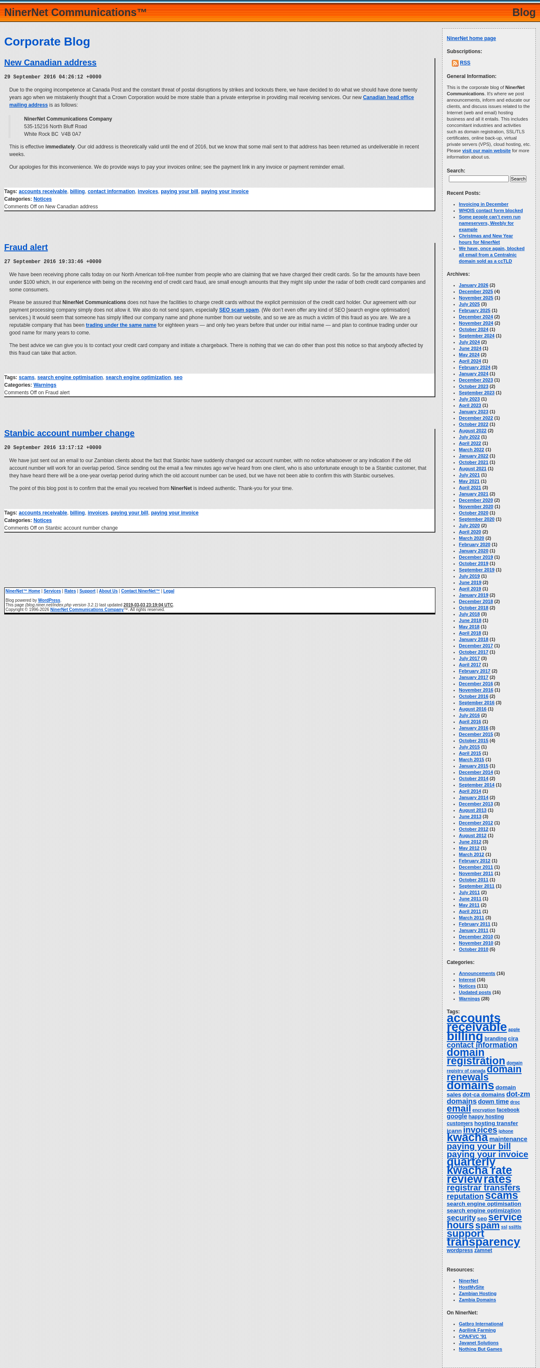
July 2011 (469, 892)
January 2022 (474, 455)
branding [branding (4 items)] (495, 1039)
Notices (42, 199)
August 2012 (472, 835)
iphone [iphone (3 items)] (506, 1131)
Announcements (477, 973)
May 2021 (469, 481)
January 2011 (474, 930)
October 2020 (474, 512)
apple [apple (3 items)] (514, 1029)
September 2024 (476, 335)
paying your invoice (225, 191)
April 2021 (470, 487)
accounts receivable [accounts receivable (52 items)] (477, 1022)
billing (77, 191)
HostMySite (471, 1287)
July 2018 (469, 614)
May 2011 (469, 905)
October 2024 (474, 329)
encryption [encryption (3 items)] (483, 1109)
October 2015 (474, 740)
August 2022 (472, 430)
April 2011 (470, 911)
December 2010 (476, 936)
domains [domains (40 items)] (470, 1085)
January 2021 (474, 493)
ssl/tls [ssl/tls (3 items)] (515, 1226)
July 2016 (469, 715)
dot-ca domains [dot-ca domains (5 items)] (483, 1094)
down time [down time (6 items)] (493, 1101)
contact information (111, 191)
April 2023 (470, 405)
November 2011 (476, 873)
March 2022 (471, 449)
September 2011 (476, 886)
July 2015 (469, 746)
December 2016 (476, 683)
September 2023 (476, 392)
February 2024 (475, 367)
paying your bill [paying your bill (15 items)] (479, 1146)
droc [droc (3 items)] (515, 1101)
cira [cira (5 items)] (513, 1038)
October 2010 (474, 949)
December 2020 (476, 500)
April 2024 (470, 361)
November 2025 (476, 297)
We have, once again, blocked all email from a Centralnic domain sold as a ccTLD (492, 255)
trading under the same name (121, 324)
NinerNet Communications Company (87, 608)
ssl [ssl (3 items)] (504, 1226)
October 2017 (474, 651)
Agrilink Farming (477, 1330)
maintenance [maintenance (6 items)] (508, 1139)
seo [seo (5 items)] (482, 1218)
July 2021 (469, 474)
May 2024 (469, 354)
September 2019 (476, 569)
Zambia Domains (477, 1299)
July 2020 (469, 525)
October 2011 (474, 879)
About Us (108, 589)
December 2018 (476, 601)
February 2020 (475, 544)
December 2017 (476, 645)
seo (178, 377)
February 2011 (475, 923)
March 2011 (471, 917)
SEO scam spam (239, 309)
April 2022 (470, 443)
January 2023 (474, 411)
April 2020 (470, 531)
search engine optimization (138, 377)
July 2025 (469, 304)
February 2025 (475, 310)
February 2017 (475, 670)
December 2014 (476, 772)
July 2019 (469, 576)
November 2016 (476, 689)
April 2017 (470, 664)
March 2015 (471, 759)
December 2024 (476, 316)
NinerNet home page (471, 38)
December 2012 (476, 822)
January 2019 (474, 595)
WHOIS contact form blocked (491, 210)
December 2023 (476, 379)
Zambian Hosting (478, 1293)
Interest (467, 979)
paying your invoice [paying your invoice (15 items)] (487, 1154)
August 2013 (472, 810)
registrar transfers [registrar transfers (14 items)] (483, 1187)
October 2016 (474, 696)
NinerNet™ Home (22, 589)
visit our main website (486, 150)
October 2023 (474, 386)
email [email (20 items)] (459, 1108)
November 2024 (476, 323)
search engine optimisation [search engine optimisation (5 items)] (484, 1204)
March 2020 (471, 538)
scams (26, 377)
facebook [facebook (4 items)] (508, 1110)
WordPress (49, 599)
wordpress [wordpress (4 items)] (460, 1250)
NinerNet (468, 1280)
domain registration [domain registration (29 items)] (476, 1056)
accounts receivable (43, 191)
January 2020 (474, 550)
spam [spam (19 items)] (487, 1225)
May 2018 (469, 626)
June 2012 (470, 841)
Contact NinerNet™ (140, 589)
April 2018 (470, 633)
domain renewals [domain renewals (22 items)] (484, 1073)
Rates (70, 589)
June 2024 (470, 348)
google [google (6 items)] (457, 1116)
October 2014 (474, 778)
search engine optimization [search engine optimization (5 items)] (484, 1210)
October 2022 (474, 424)
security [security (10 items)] (461, 1218)
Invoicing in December (483, 204)
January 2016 (474, 727)
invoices (148, 191)
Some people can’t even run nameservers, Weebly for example (490, 223)
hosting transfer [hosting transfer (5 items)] (496, 1123)
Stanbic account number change (69, 432)
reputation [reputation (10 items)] (465, 1196)
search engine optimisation (70, 377)
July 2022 (469, 436)
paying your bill (179, 191)
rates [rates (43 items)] (497, 1178)
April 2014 (470, 791)
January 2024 (474, 373)
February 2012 (475, 860)
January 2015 (474, 765)
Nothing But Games (480, 1349)
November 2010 (476, 942)
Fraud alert (26, 246)
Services (52, 589)
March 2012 (471, 854)
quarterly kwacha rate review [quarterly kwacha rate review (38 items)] (479, 1170)
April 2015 (470, 753)
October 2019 (474, 563)
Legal (168, 589)
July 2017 (469, 658)
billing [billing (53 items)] (465, 1036)
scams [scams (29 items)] (501, 1195)
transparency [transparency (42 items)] (483, 1241)
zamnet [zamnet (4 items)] (483, 1250)
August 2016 (472, 708)
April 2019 (470, 588)
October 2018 (474, 607)
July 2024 (469, 342)
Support (87, 589)
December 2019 (476, 557)
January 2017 (474, 677)
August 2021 (472, 468)
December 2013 (476, 803)
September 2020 (476, 519)
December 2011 (476, 867)
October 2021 (474, 462)
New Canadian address (50, 62)
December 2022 (476, 417)
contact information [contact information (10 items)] (482, 1045)
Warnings (44, 384)
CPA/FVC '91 (472, 1336)
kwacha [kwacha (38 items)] (467, 1137)
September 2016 (476, 702)
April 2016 (470, 721)
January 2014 (474, 797)
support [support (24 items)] (465, 1233)
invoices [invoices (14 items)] (480, 1129)
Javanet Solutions (479, 1342)
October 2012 (474, 829)
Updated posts (475, 992)
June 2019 (470, 582)
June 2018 (470, 620)
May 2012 (469, 848)
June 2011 (470, 898)
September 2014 (476, 784)
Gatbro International (481, 1323)
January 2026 (474, 285)
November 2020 (476, 506)
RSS (465, 63)
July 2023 (469, 398)
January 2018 (474, 639)
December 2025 (476, 291)
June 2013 (470, 816)
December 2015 (476, 734)
